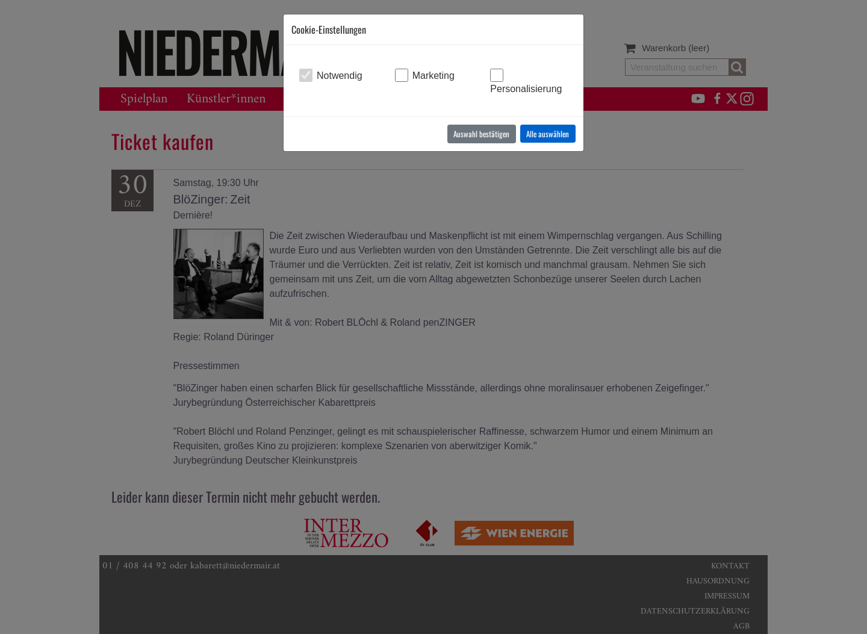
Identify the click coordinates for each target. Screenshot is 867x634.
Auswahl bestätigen (481, 134)
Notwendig (339, 75)
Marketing (433, 75)
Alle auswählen (547, 134)
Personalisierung (526, 89)
